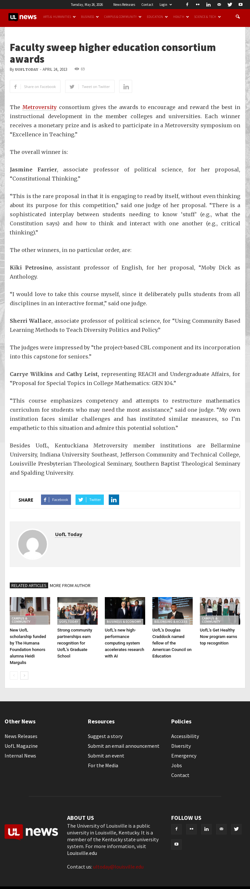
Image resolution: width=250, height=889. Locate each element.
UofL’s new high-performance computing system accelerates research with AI (124, 643)
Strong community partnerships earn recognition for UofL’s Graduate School (74, 643)
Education (157, 17)
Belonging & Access (171, 622)
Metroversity (39, 107)
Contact (147, 4)
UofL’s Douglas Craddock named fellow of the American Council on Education (172, 643)
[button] (237, 17)
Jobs (176, 765)
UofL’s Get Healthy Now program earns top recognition (218, 636)
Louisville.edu (82, 853)
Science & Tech (207, 17)
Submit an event (106, 755)
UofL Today (26, 70)
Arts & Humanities (59, 17)
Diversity (181, 746)
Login (166, 4)
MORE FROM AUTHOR (70, 585)
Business (90, 17)
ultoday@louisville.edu (118, 866)
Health (181, 17)
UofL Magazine (21, 746)
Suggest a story (105, 736)
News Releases (124, 4)
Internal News (20, 755)
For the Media (103, 765)
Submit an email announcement (124, 746)
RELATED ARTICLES (29, 585)
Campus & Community (123, 17)
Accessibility (185, 736)
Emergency (183, 755)
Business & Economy (124, 622)
